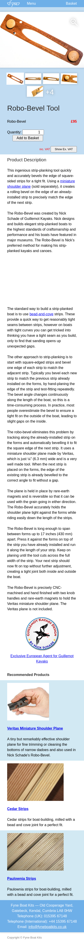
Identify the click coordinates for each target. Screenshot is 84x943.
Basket (71, 3)
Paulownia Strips (21, 878)
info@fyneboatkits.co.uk (47, 927)
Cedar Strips (17, 809)
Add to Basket (28, 138)
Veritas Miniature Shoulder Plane (35, 728)
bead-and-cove (42, 314)
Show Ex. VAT (64, 149)
